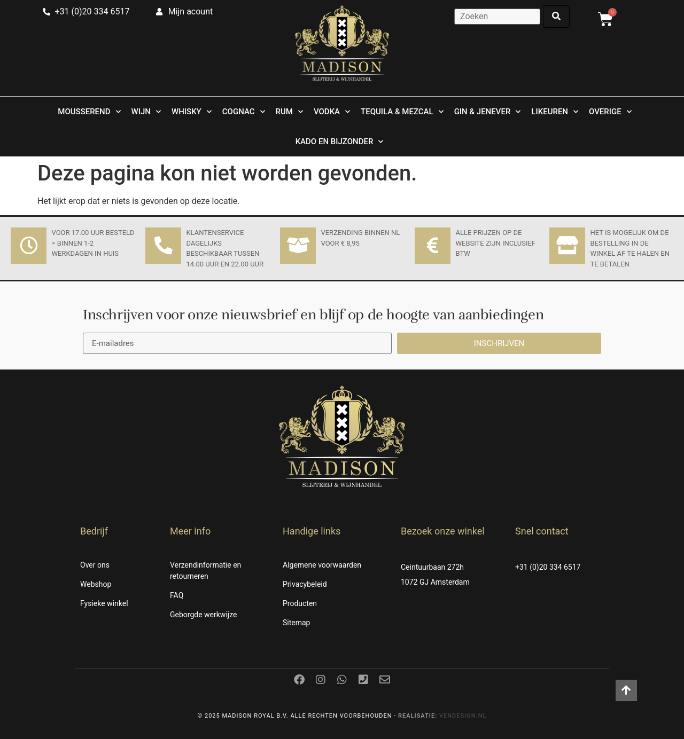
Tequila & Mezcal (402, 112)
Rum (289, 112)
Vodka (332, 112)
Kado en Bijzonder (340, 141)
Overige (610, 112)
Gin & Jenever (487, 112)
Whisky (192, 112)
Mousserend (89, 112)
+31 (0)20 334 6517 (547, 567)
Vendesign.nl (463, 715)
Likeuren (554, 112)
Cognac (243, 112)
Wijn (146, 112)
